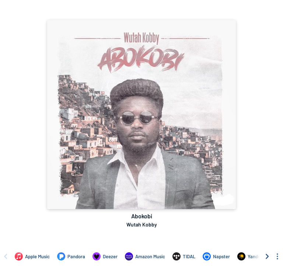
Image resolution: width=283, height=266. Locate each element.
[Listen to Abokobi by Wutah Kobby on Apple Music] (32, 256)
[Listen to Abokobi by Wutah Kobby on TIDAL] (184, 256)
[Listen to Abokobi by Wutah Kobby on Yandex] (250, 256)
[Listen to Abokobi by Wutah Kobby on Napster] (216, 256)
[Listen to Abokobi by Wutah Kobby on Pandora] (71, 256)
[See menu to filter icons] (277, 256)
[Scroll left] (5, 256)
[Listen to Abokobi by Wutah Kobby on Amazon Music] (145, 256)
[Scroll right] (267, 256)
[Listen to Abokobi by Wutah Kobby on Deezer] (105, 256)
